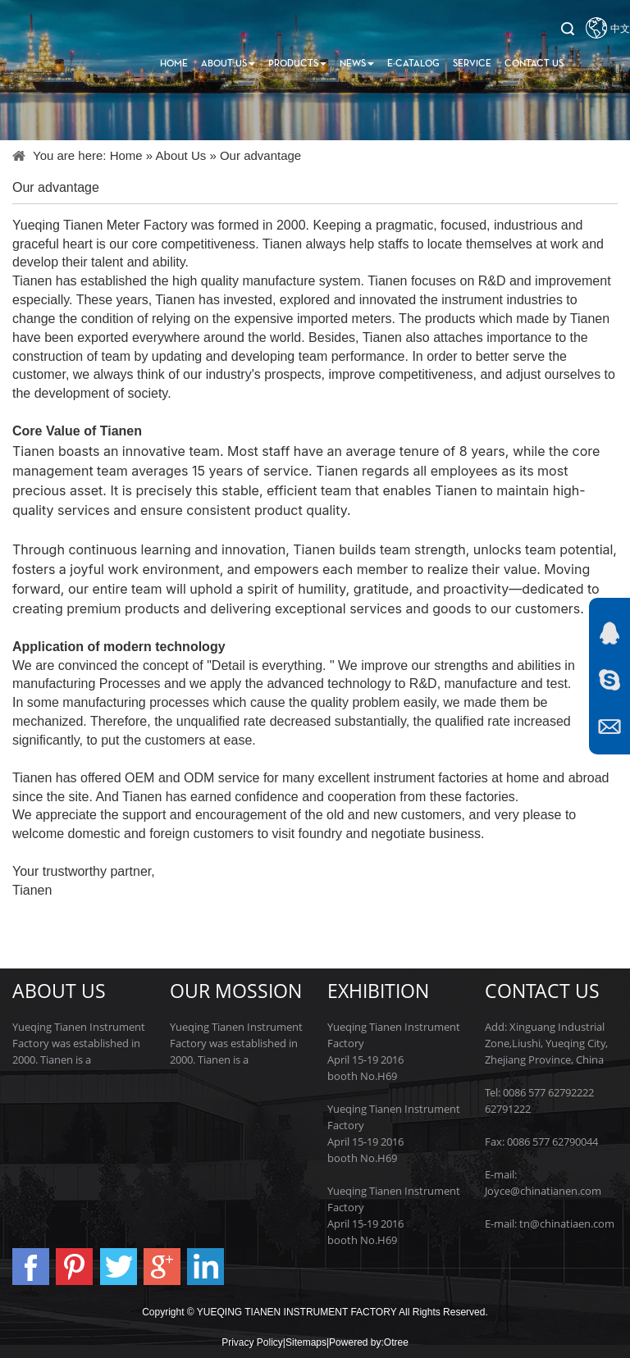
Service (472, 64)
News (357, 64)
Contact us (534, 64)
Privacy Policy (252, 1342)
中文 (620, 28)
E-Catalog (413, 64)
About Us (228, 64)
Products (297, 64)
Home (174, 64)
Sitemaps (305, 1342)
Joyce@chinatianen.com (543, 1190)
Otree (396, 1342)
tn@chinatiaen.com (566, 1223)
